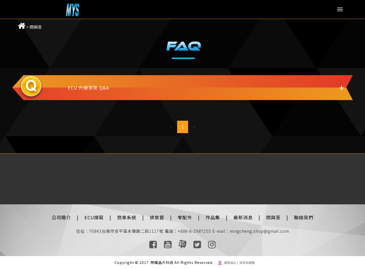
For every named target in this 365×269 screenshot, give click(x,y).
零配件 (185, 217)
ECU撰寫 (94, 217)
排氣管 (157, 217)
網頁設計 (230, 262)
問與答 (36, 27)
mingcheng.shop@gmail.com (259, 231)
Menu (340, 9)
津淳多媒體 (246, 262)
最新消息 (243, 217)
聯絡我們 (303, 217)
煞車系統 (126, 217)
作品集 (213, 217)
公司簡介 (61, 217)
